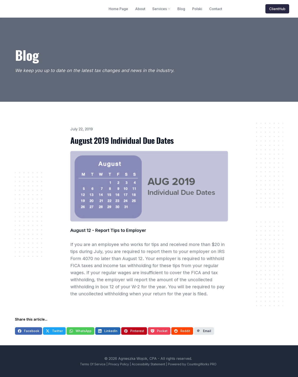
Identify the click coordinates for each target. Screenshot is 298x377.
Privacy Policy (118, 364)
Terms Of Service (93, 364)
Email (204, 331)
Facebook (28, 331)
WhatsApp (80, 331)
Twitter (54, 331)
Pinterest (134, 331)
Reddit (182, 331)
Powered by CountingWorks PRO (192, 364)
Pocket (159, 331)
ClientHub (277, 9)
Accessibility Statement (148, 364)
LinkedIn (107, 331)
